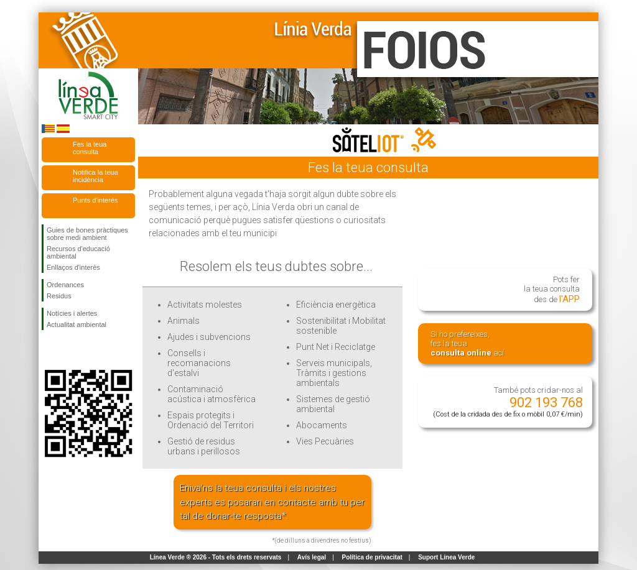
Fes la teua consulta (89, 147)
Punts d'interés (95, 200)
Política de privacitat (372, 557)
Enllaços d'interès (73, 267)
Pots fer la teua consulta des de (552, 290)
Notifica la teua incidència (95, 175)
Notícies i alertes (72, 313)
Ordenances (65, 284)
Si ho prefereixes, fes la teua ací (467, 343)
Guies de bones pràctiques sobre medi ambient (87, 233)
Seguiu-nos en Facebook (49, 349)
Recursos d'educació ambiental (78, 252)
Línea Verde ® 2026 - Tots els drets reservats (216, 557)
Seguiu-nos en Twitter (69, 349)
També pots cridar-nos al (508, 401)
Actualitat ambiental (76, 324)
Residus (59, 296)
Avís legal (311, 557)
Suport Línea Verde (446, 557)
